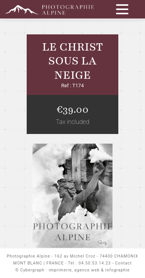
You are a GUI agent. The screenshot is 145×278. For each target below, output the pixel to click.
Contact (123, 263)
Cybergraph (32, 270)
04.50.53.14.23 (94, 263)
